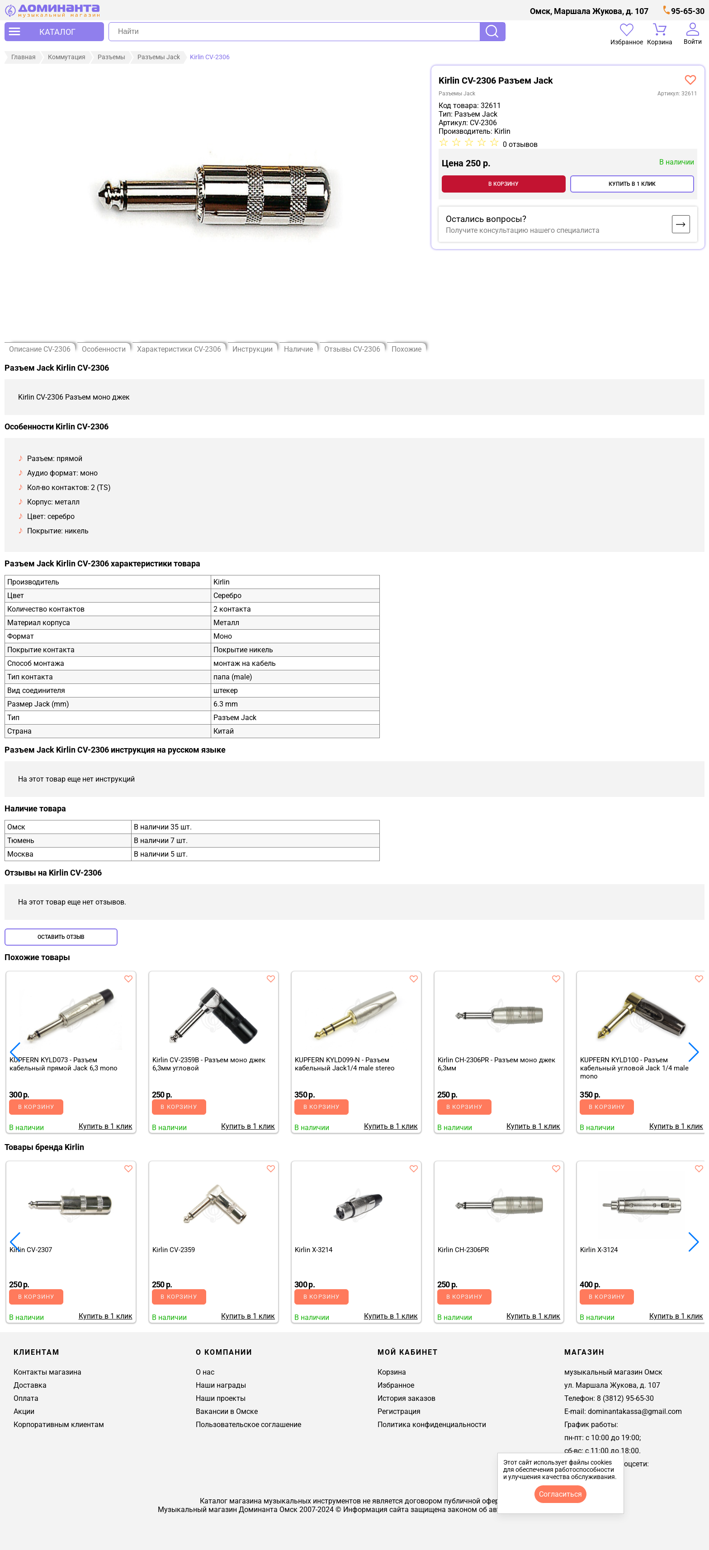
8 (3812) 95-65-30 (625, 1398)
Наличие (298, 349)
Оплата (26, 1398)
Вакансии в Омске (227, 1411)
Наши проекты (221, 1398)
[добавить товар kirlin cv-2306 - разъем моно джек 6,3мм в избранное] (690, 79)
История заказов (406, 1398)
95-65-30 (687, 11)
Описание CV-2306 (40, 349)
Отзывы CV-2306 (352, 349)
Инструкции (252, 349)
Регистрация (399, 1411)
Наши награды (221, 1385)
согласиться (560, 1494)
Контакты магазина (47, 1372)
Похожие (406, 349)
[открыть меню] (54, 31)
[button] (694, 1052)
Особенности (104, 349)
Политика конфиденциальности (432, 1424)
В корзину (503, 184)
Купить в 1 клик (632, 184)
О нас (205, 1372)
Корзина (392, 1372)
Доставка (30, 1385)
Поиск (492, 32)
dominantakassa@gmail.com (635, 1411)
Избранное (396, 1385)
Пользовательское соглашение (248, 1424)
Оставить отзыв (61, 937)
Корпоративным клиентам (59, 1424)
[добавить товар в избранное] (128, 979)
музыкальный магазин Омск (613, 1372)
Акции (24, 1411)
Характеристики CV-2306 (179, 349)
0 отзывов (520, 144)
